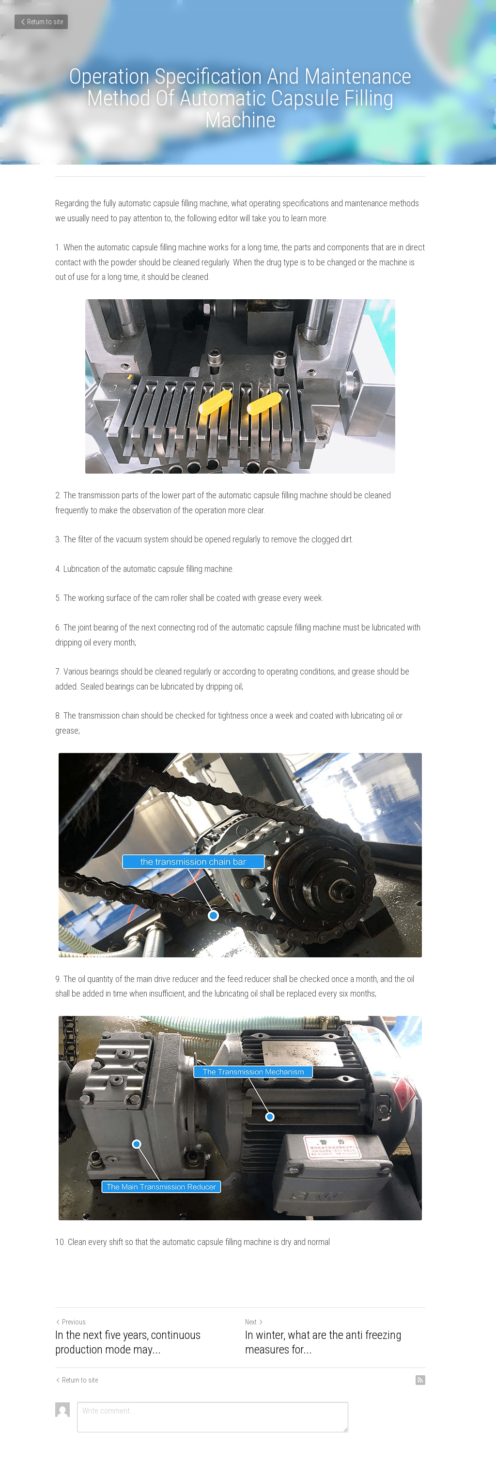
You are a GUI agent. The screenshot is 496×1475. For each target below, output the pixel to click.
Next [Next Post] (262, 1307)
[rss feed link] (436, 1365)
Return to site (41, 22)
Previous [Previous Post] (70, 1307)
